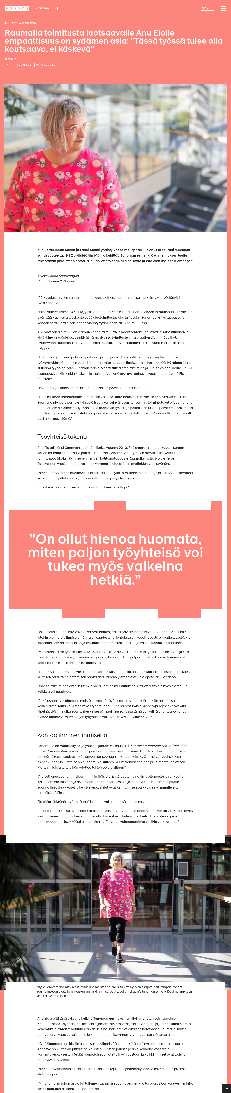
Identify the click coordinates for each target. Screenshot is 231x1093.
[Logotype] (17, 8)
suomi (205, 8)
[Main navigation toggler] (222, 8)
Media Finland (43, 8)
